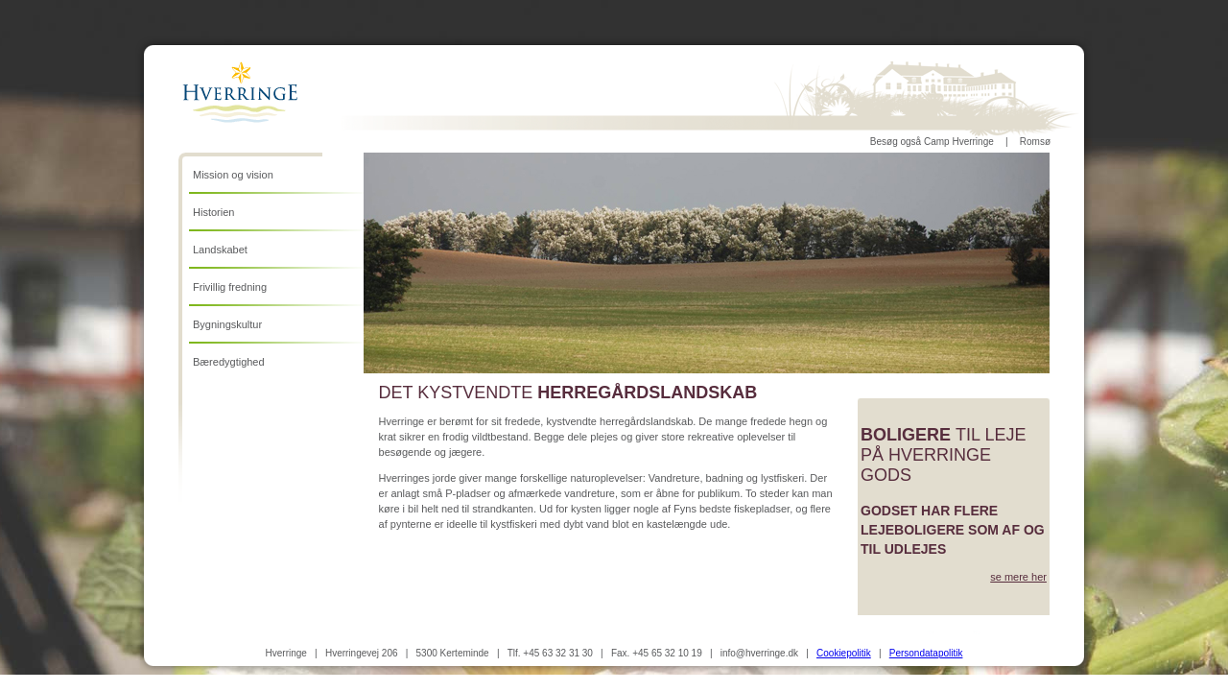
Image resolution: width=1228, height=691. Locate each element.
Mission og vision (233, 174)
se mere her (1018, 577)
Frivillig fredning (230, 287)
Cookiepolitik (843, 653)
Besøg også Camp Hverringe (932, 141)
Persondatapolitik (926, 653)
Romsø (1035, 141)
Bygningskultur (227, 324)
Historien (213, 212)
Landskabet (220, 249)
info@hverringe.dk (759, 653)
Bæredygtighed (229, 362)
